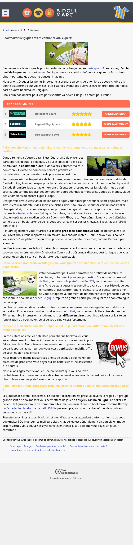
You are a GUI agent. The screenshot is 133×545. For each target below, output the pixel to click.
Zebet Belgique (44, 298)
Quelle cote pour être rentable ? (51, 446)
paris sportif (95, 68)
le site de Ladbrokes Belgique (32, 213)
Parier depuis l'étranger (21, 446)
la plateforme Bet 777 (80, 281)
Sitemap (77, 478)
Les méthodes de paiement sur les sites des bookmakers (37, 450)
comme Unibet (65, 311)
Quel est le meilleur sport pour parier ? (88, 446)
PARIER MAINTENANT (116, 113)
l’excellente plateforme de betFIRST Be (31, 408)
